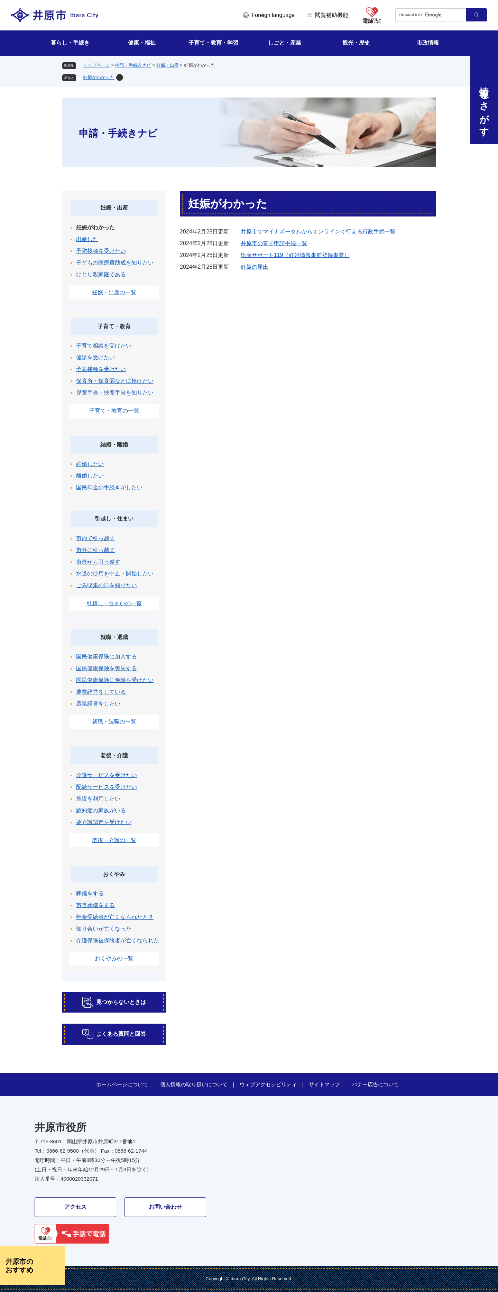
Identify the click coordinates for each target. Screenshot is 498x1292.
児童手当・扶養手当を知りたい (115, 393)
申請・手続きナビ (133, 65)
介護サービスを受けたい (106, 775)
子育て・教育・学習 (213, 43)
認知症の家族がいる (101, 810)
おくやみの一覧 (114, 958)
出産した (87, 239)
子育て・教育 (114, 326)
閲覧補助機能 (331, 15)
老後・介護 (114, 755)
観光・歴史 (356, 43)
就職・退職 (114, 637)
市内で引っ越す (95, 538)
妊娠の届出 (254, 267)
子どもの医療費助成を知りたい (115, 263)
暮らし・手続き (70, 43)
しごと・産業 (284, 43)
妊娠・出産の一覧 (114, 292)
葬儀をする (90, 893)
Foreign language (273, 15)
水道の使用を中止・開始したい (115, 573)
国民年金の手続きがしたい (109, 487)
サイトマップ (324, 1084)
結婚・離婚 (114, 444)
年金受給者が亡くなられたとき (115, 917)
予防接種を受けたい (101, 251)
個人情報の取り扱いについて (194, 1084)
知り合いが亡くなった (103, 929)
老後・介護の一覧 (114, 840)
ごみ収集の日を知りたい (106, 585)
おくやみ (114, 874)
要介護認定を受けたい (103, 822)
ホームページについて (122, 1084)
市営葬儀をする (95, 905)
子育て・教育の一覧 (114, 411)
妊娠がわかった (98, 77)
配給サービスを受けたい (106, 787)
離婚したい (90, 476)
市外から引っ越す (98, 562)
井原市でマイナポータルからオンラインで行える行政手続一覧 (318, 231)
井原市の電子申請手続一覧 (274, 243)
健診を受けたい (95, 357)
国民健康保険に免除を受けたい (115, 680)
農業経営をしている (101, 692)
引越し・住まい (114, 519)
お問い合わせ (165, 1207)
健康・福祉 (142, 43)
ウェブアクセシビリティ (268, 1084)
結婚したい (90, 464)
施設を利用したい (98, 799)
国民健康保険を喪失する (106, 668)
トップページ (96, 65)
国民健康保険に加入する (106, 656)
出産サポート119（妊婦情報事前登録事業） (295, 255)
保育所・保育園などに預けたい (115, 381)
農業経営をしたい (98, 704)
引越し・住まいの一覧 (114, 603)
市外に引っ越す (95, 550)
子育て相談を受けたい (103, 346)
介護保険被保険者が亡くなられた (117, 940)
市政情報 (428, 43)
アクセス (75, 1207)
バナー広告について (375, 1084)
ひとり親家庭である (101, 274)
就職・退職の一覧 (114, 722)
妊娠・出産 (167, 65)
